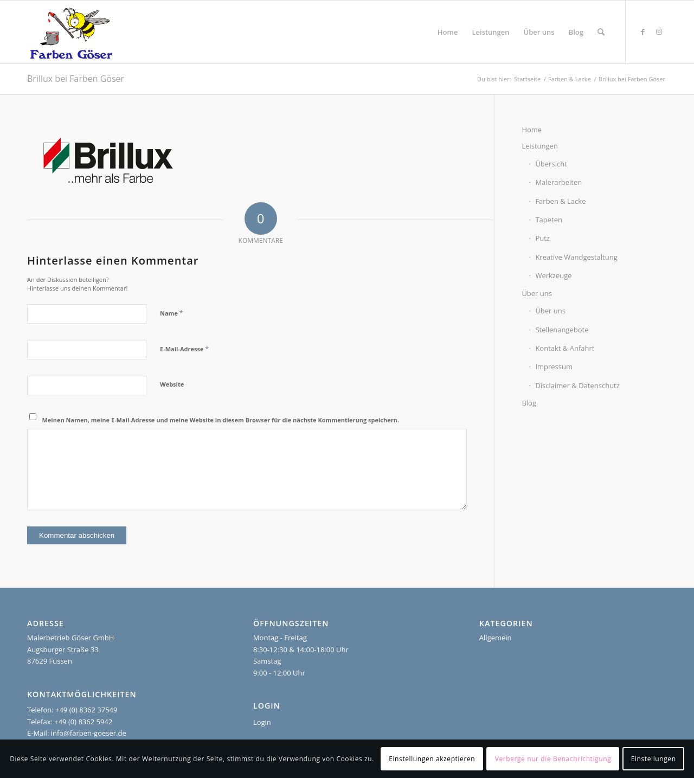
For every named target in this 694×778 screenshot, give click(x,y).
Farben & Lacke (560, 201)
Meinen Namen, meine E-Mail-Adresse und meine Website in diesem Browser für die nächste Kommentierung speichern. (221, 420)
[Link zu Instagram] (659, 31)
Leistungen (539, 146)
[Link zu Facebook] (642, 31)
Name (171, 313)
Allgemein (495, 637)
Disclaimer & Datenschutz (577, 385)
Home (532, 129)
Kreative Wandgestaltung (576, 257)
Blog (529, 403)
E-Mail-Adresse (184, 348)
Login (262, 722)
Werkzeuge (553, 275)
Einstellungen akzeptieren (432, 758)
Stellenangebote (561, 330)
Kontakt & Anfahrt (564, 348)
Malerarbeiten (558, 182)
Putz (542, 238)
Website (172, 384)
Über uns (537, 293)
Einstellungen (653, 758)
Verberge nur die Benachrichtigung (553, 758)
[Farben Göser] (71, 32)
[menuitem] (447, 32)
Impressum (554, 366)
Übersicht (551, 164)
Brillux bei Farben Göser (75, 79)
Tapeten (548, 219)
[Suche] (601, 32)
